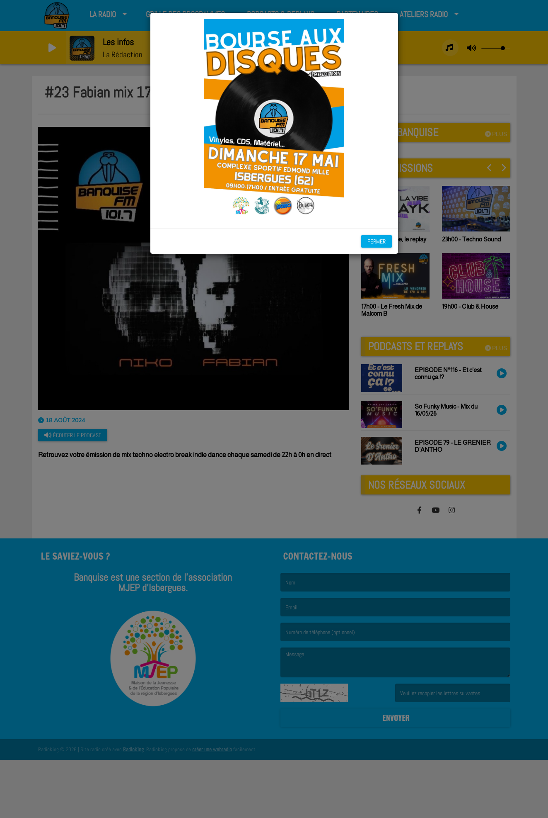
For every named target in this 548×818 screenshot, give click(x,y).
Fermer (376, 241)
